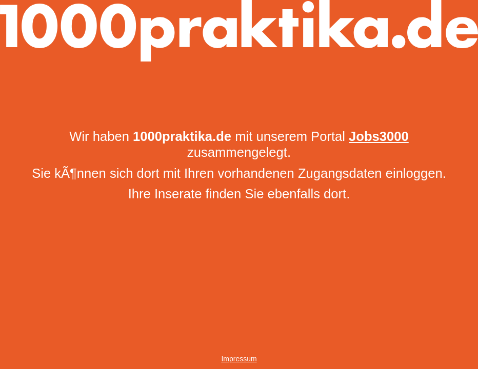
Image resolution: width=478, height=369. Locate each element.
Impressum (238, 359)
